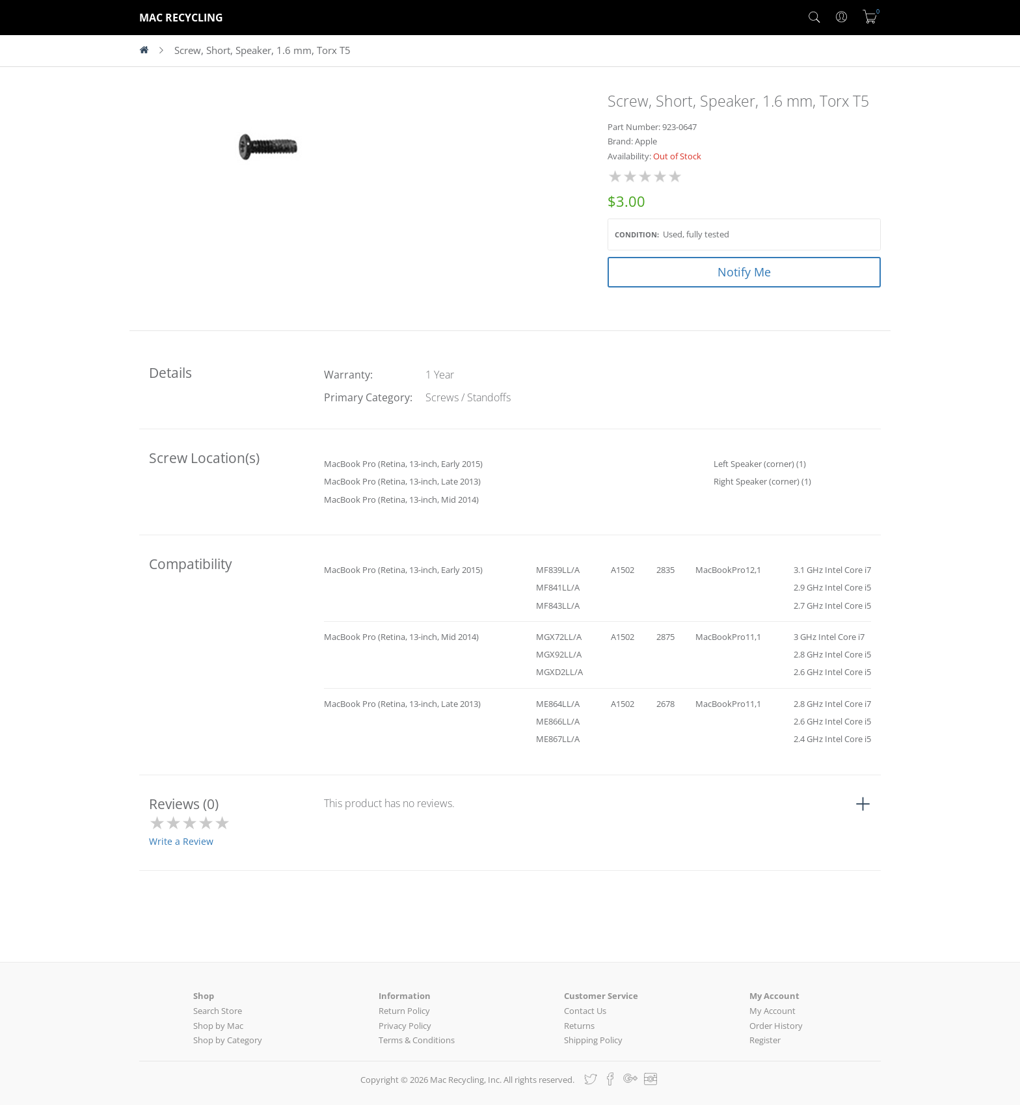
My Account (772, 1011)
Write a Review (181, 841)
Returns (579, 1026)
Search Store (217, 1011)
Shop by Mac (218, 1026)
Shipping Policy (593, 1040)
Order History (776, 1026)
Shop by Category (227, 1040)
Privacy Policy (405, 1026)
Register (765, 1040)
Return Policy (404, 1011)
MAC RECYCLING (181, 17)
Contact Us (585, 1011)
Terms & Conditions (417, 1040)
